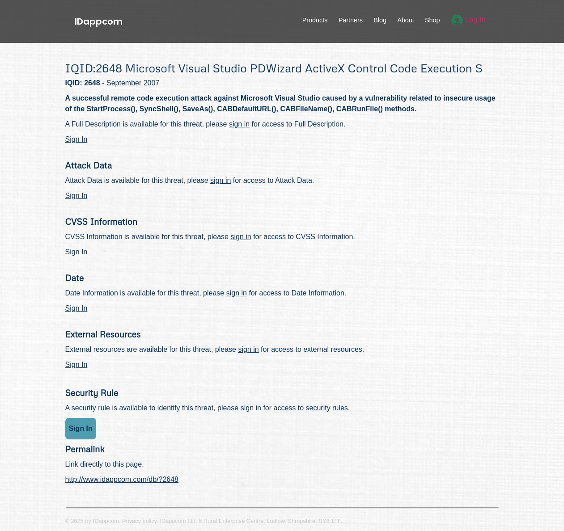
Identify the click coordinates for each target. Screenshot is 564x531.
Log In (468, 20)
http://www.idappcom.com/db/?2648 (121, 479)
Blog (379, 20)
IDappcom (99, 21)
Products (315, 20)
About (405, 20)
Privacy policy (139, 521)
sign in (239, 124)
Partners (351, 20)
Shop (432, 20)
